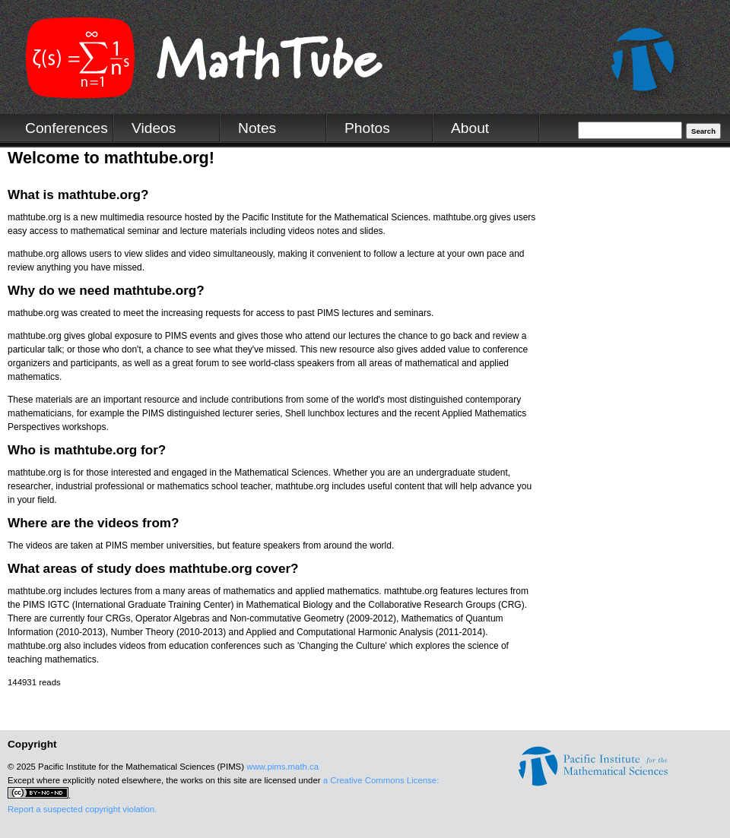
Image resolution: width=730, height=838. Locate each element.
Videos (154, 128)
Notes (257, 128)
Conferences (66, 128)
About (470, 128)
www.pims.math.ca (282, 766)
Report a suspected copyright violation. (82, 809)
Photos (367, 128)
